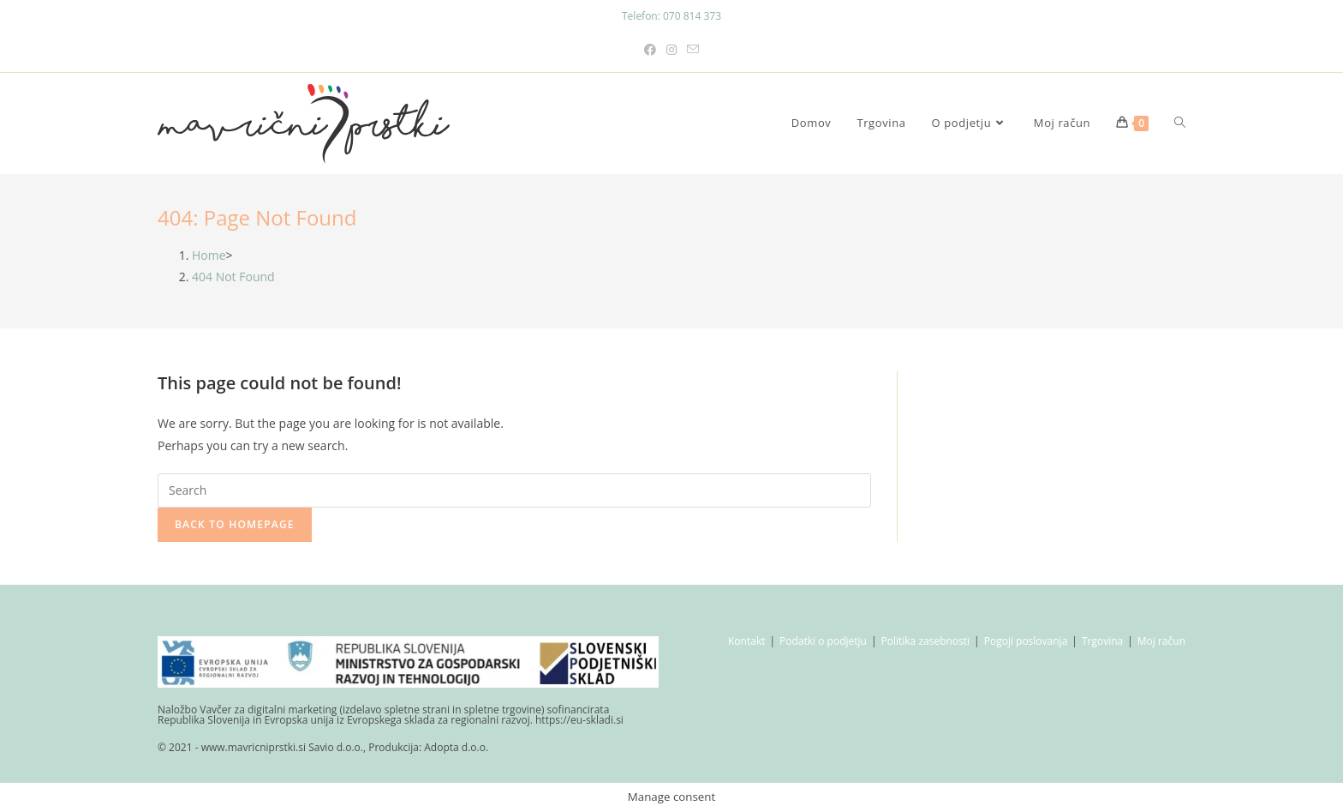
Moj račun (1161, 641)
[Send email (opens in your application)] (693, 49)
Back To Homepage (235, 524)
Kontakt (746, 641)
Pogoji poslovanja (1026, 641)
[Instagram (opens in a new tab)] (671, 49)
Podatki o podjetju (823, 641)
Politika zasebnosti (925, 641)
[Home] (209, 255)
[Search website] (1179, 123)
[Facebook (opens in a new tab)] (650, 49)
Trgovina (1102, 641)
